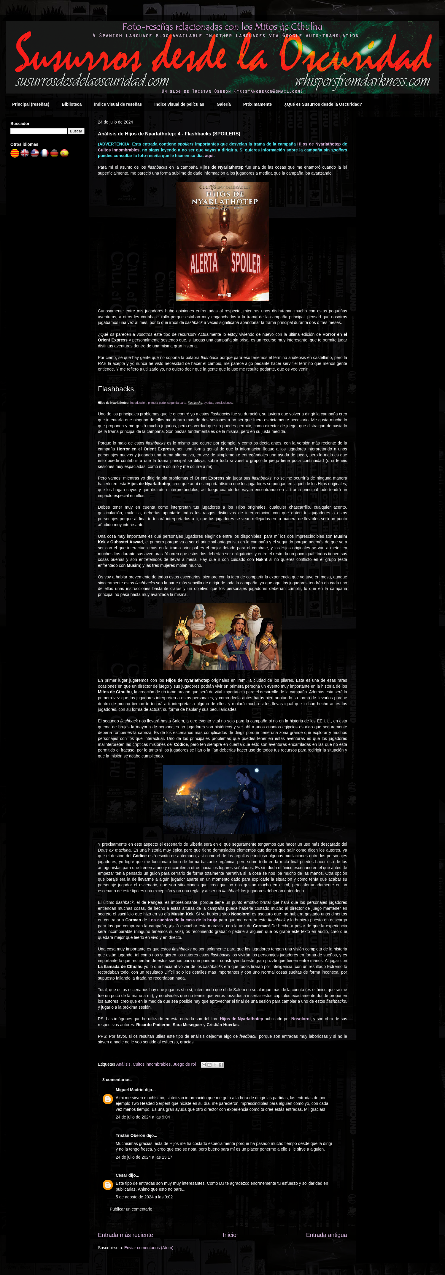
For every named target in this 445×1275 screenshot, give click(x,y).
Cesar (121, 1175)
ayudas (208, 402)
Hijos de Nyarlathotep (319, 144)
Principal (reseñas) (30, 104)
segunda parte (176, 402)
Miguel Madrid (130, 1089)
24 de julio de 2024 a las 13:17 (144, 1157)
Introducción (138, 402)
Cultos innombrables (118, 150)
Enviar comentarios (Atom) (149, 1247)
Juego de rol (184, 1064)
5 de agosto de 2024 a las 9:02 (144, 1197)
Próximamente (257, 104)
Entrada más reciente (125, 1235)
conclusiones (223, 402)
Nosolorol (301, 1018)
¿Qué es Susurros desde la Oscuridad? (323, 104)
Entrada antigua (326, 1235)
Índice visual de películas (179, 104)
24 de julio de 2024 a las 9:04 (143, 1117)
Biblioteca (72, 104)
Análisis (123, 1064)
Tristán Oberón (130, 1135)
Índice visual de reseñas (118, 104)
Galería (224, 104)
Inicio (229, 1235)
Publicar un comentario (131, 1209)
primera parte (157, 402)
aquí (209, 155)
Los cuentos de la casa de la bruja (182, 920)
